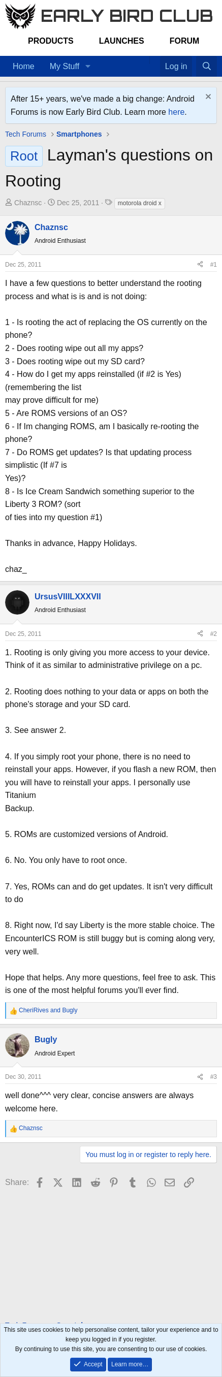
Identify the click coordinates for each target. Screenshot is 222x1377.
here (176, 112)
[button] (87, 66)
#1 (213, 264)
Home (24, 66)
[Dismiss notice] (207, 97)
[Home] (144, 60)
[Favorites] (154, 60)
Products (51, 41)
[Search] (206, 66)
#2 (213, 633)
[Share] (200, 265)
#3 (213, 1076)
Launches (121, 41)
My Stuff (64, 66)
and (48, 1010)
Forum (185, 41)
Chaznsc (28, 203)
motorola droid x (140, 203)
